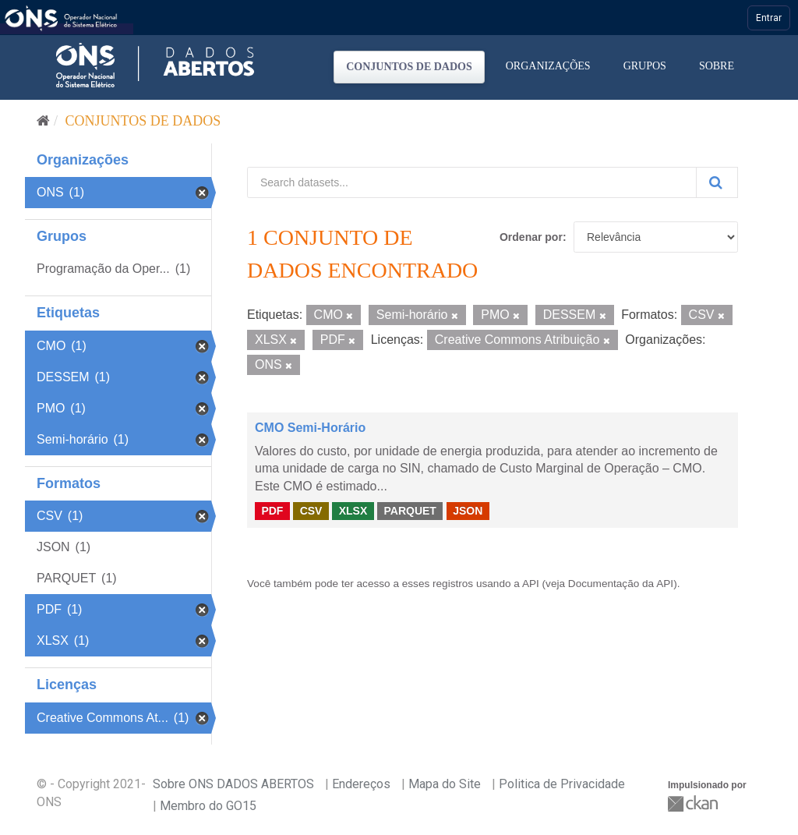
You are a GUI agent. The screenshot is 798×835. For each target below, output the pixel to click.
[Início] (43, 121)
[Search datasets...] (472, 182)
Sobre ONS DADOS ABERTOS (233, 784)
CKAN (694, 803)
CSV (311, 510)
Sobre (716, 66)
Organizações (548, 66)
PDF (272, 510)
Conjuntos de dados (409, 67)
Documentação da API (620, 583)
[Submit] (717, 182)
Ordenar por (531, 237)
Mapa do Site (444, 784)
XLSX (353, 510)
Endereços (361, 784)
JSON (467, 510)
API (530, 583)
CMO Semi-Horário (310, 427)
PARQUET (409, 510)
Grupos (644, 66)
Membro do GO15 (208, 805)
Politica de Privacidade (562, 784)
